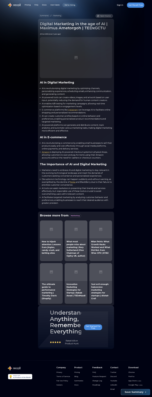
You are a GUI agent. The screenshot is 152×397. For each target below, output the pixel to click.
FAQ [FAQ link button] (36, 5)
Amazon (46, 152)
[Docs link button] (82, 385)
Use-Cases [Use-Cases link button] (55, 5)
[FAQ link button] (100, 372)
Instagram (73, 110)
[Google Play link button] (136, 385)
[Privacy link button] (64, 372)
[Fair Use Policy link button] (64, 381)
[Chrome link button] (136, 372)
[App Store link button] (136, 381)
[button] (44, 15)
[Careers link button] (64, 385)
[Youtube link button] (118, 381)
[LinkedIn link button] (118, 385)
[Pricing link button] (82, 372)
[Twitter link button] (118, 372)
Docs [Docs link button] (44, 5)
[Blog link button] (82, 376)
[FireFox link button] (136, 376)
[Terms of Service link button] (64, 376)
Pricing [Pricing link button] (28, 5)
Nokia (72, 182)
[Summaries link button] (82, 381)
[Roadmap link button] (100, 385)
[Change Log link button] (100, 381)
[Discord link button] (118, 376)
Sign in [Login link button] (120, 5)
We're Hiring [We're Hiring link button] (70, 5)
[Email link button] (118, 389)
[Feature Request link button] (100, 376)
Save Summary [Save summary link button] (135, 392)
